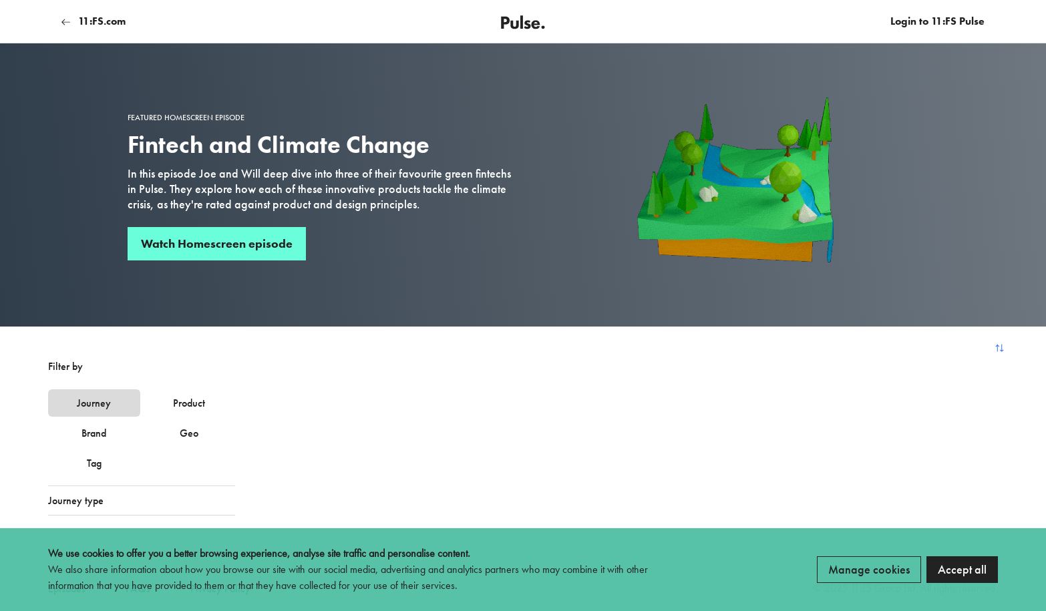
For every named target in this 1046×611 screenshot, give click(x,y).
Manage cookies (869, 569)
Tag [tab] (94, 463)
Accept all (962, 569)
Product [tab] (189, 403)
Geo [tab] (189, 433)
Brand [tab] (93, 433)
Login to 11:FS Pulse (937, 21)
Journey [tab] (94, 403)
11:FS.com (93, 21)
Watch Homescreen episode (217, 243)
